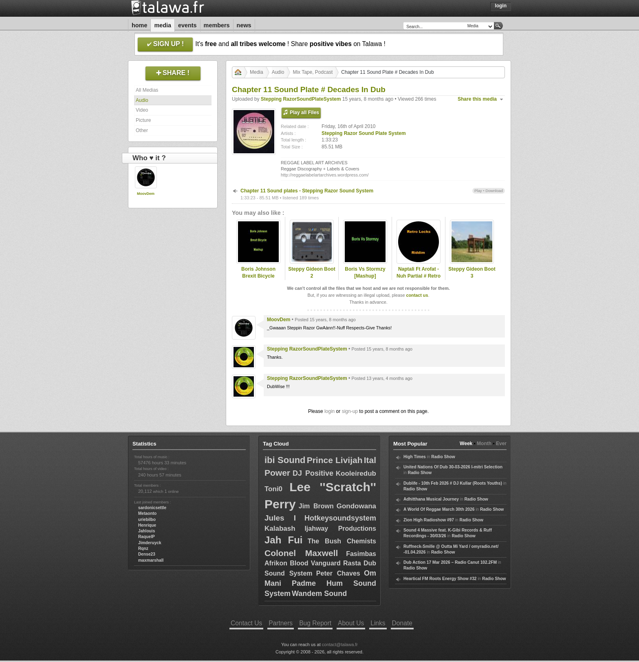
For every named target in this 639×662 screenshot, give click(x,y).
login (329, 411)
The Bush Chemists (342, 541)
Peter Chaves (338, 573)
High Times (414, 457)
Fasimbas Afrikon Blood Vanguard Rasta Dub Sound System (320, 563)
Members (217, 25)
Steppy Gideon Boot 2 (311, 272)
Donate (402, 623)
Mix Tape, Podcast (313, 72)
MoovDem (145, 194)
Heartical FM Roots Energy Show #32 (439, 578)
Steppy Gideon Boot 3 (471, 272)
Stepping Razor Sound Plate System (364, 133)
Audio (142, 100)
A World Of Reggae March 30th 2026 (438, 509)
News (244, 25)
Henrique (147, 525)
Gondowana (356, 506)
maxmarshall (150, 560)
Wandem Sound (319, 593)
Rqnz (143, 548)
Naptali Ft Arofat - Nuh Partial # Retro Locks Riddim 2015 (419, 276)
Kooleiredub (356, 473)
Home (139, 25)
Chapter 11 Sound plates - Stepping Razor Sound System (306, 191)
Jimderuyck (149, 543)
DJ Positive (313, 473)
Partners (281, 623)
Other (142, 130)
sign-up (350, 411)
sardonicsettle (152, 507)
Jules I (280, 518)
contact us (417, 295)
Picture (143, 120)
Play (478, 190)
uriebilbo (147, 519)
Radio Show (443, 457)
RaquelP (146, 536)
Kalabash (279, 528)
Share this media (477, 99)
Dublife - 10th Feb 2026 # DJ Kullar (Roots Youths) (452, 483)
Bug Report (315, 623)
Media (162, 25)
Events (187, 25)
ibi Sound (285, 460)
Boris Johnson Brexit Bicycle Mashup (258, 276)
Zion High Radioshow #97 (428, 520)
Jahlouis (146, 531)
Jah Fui (283, 539)
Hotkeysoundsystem (340, 518)
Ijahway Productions (340, 528)
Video (142, 110)
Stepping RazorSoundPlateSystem (301, 99)
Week (466, 443)
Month (484, 443)
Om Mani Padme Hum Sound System (320, 583)
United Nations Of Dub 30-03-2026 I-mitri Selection (452, 467)
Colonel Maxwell (301, 553)
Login (501, 6)
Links (377, 623)
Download (494, 190)
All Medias (147, 90)
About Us (351, 623)
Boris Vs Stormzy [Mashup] (365, 272)
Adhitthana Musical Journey (431, 499)
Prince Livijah (335, 460)
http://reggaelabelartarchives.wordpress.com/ (324, 174)
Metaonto (147, 513)
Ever (501, 443)
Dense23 (146, 554)
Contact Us (246, 623)
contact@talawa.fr (340, 644)
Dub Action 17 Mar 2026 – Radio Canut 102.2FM (450, 562)
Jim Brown (316, 506)
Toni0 (273, 489)
